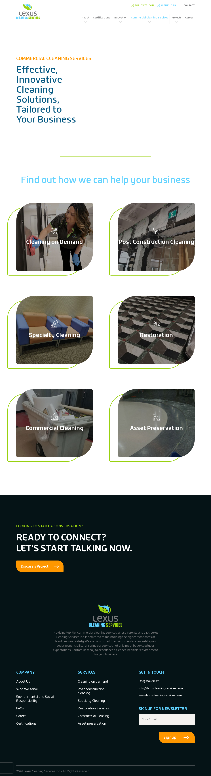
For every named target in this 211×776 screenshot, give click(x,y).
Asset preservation (92, 724)
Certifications (101, 17)
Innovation (120, 17)
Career (189, 17)
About (85, 17)
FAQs (20, 708)
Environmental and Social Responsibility (35, 699)
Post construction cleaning (91, 691)
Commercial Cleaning (93, 716)
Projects (177, 17)
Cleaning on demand (93, 682)
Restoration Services (93, 708)
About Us (23, 682)
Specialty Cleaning (91, 701)
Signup (169, 737)
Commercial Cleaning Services (149, 17)
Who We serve (27, 689)
